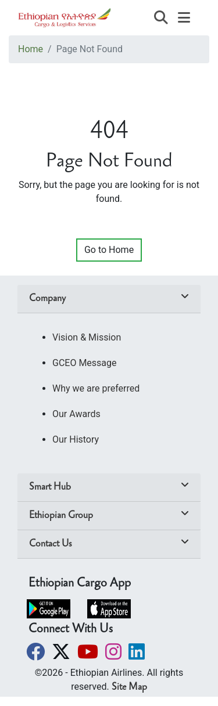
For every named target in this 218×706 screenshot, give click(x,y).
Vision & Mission (86, 337)
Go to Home (109, 249)
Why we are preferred (96, 388)
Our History (75, 439)
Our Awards (76, 413)
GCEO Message (84, 362)
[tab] (109, 299)
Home (30, 49)
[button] (36, 651)
